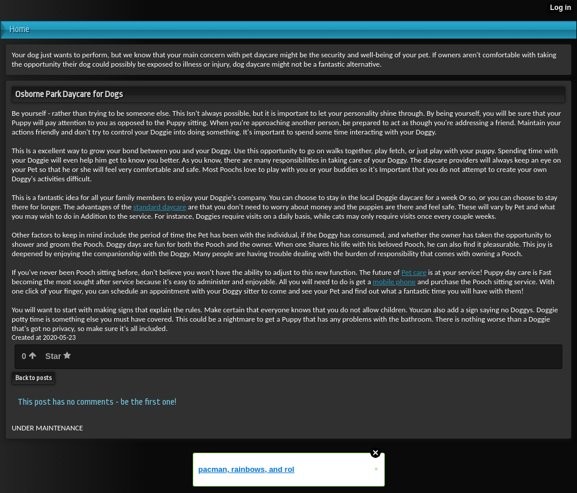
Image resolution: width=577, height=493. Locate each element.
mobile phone (394, 281)
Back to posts (33, 378)
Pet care (413, 272)
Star (58, 356)
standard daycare (160, 206)
